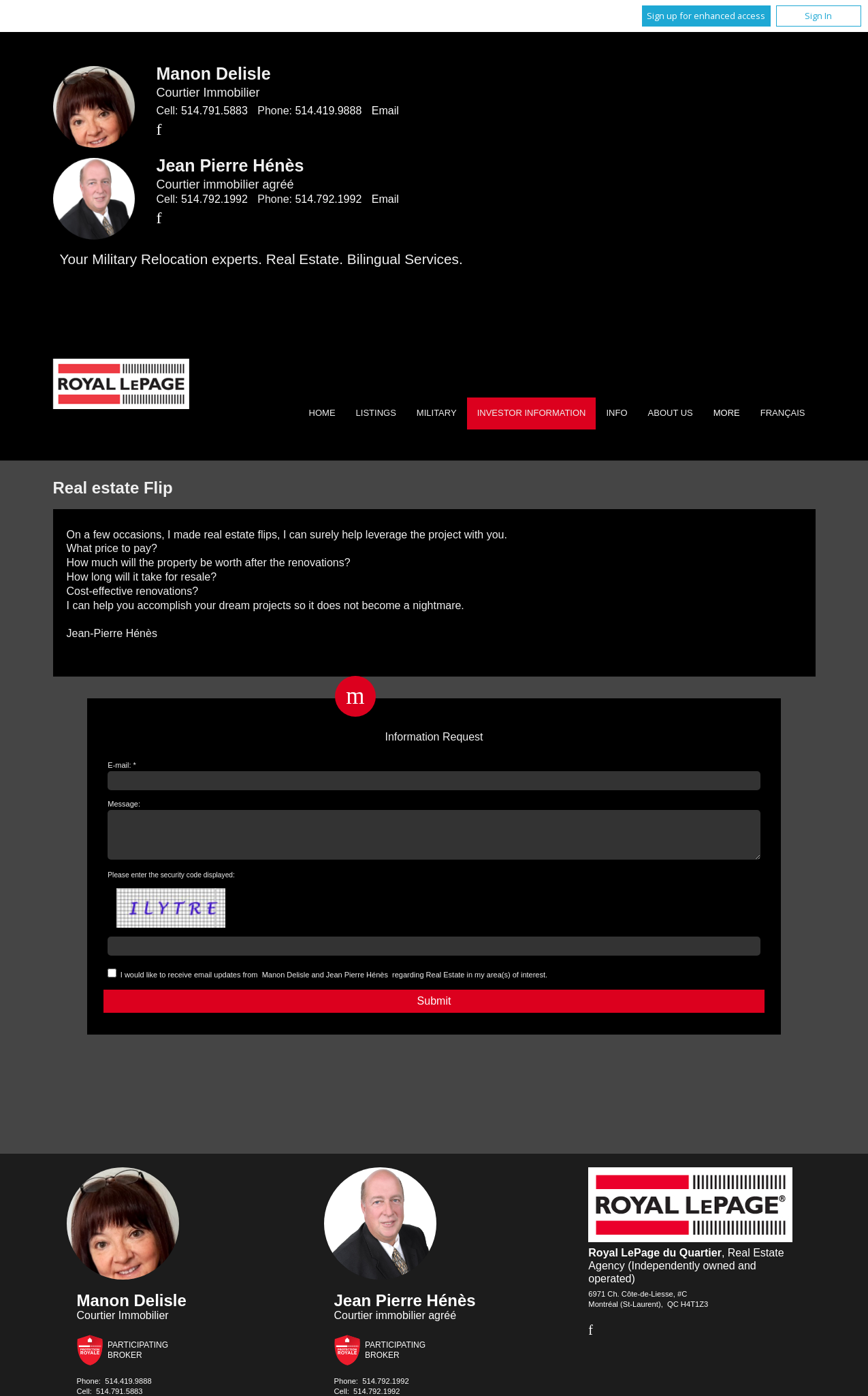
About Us (670, 413)
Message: (124, 804)
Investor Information (531, 413)
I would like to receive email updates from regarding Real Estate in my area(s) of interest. (333, 983)
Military (437, 413)
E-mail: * (122, 765)
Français (782, 413)
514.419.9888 (328, 110)
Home (322, 413)
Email (385, 110)
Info (616, 413)
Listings (376, 413)
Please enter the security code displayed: (171, 883)
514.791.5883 (214, 110)
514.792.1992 (214, 199)
